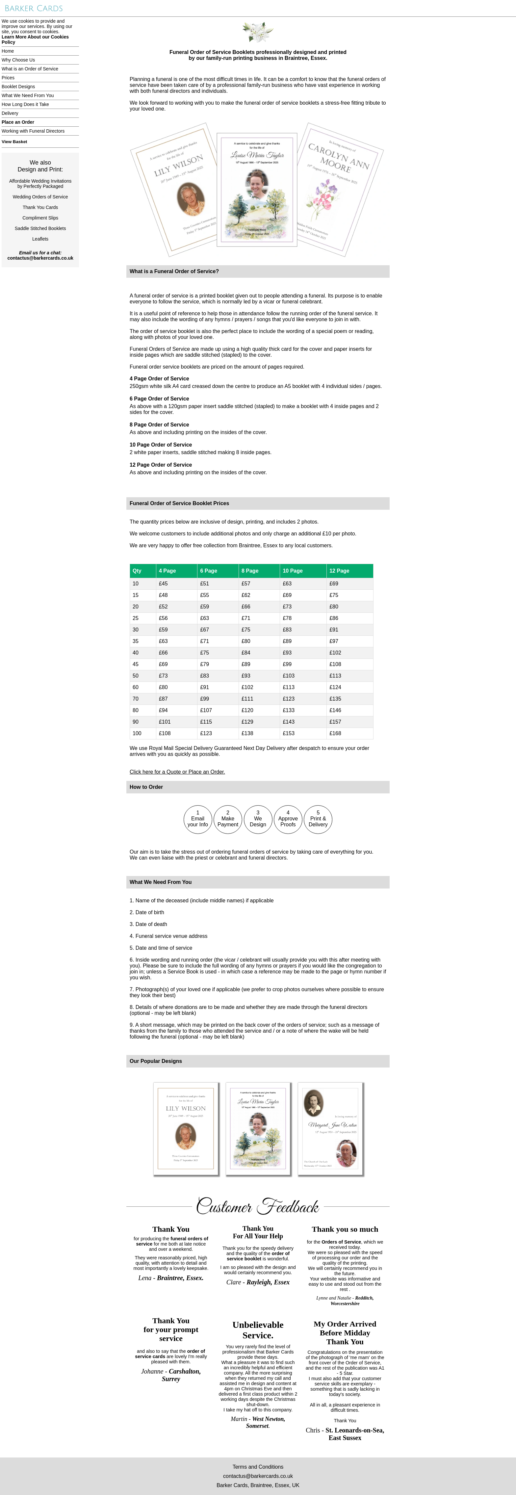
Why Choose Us (18, 60)
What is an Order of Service (30, 68)
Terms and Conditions (258, 1467)
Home (8, 51)
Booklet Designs (18, 86)
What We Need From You (28, 95)
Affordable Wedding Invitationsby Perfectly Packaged (40, 183)
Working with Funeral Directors (33, 131)
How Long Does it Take (25, 104)
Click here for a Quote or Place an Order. (177, 772)
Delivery (10, 113)
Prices (8, 77)
